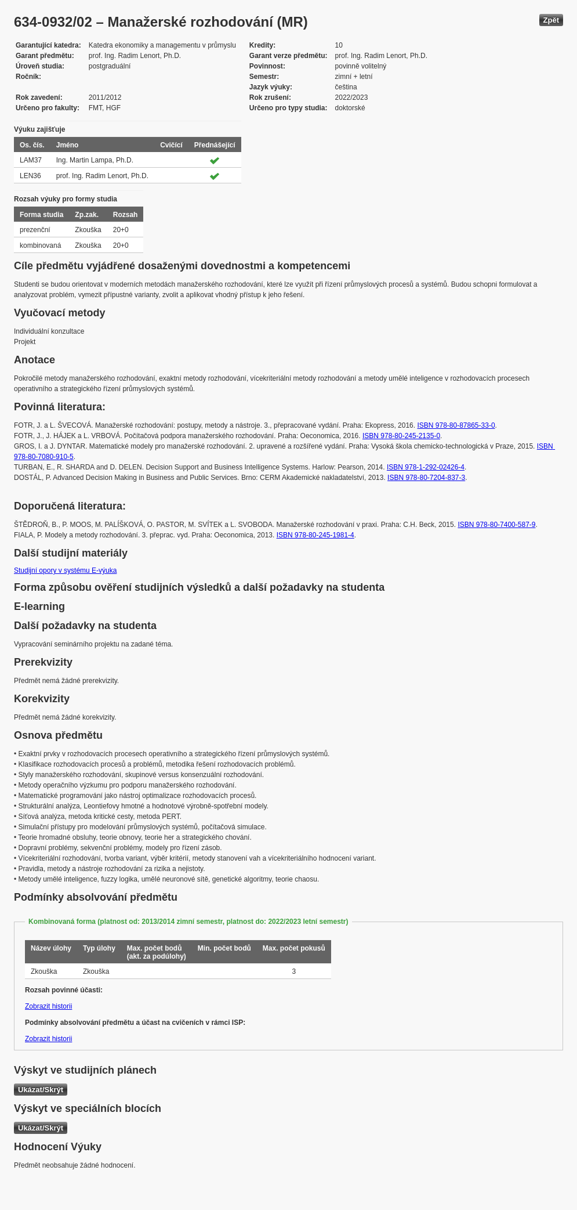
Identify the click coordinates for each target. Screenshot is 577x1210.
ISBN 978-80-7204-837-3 (426, 478)
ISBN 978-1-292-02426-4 (425, 467)
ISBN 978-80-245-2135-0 (401, 436)
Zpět (551, 20)
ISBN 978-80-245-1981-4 (315, 535)
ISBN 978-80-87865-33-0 (456, 425)
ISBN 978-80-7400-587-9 (496, 525)
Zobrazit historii (48, 1006)
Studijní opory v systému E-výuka (65, 570)
